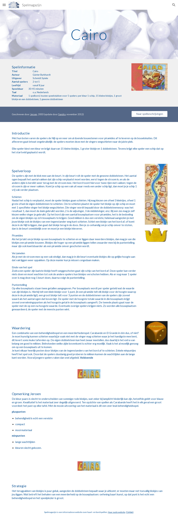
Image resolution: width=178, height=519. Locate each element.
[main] (89, 34)
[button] (4, 5)
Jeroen (33, 114)
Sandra (62, 114)
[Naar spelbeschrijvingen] (150, 114)
